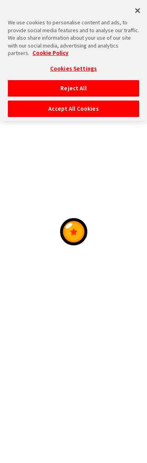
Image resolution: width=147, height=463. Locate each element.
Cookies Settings (73, 64)
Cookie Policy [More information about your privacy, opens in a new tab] (50, 48)
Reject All (73, 84)
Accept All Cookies (73, 104)
